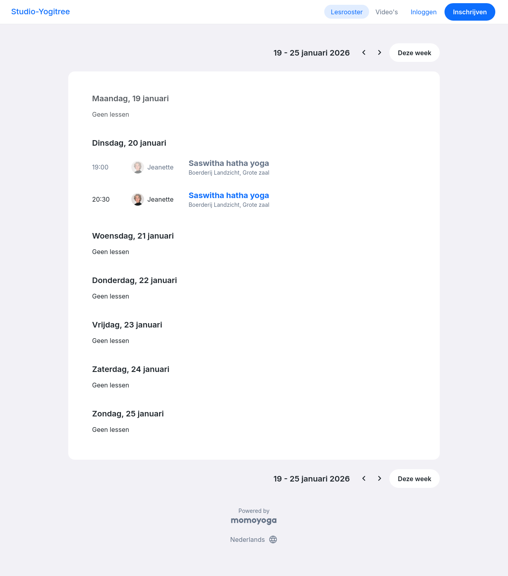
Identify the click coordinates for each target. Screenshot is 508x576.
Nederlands (254, 539)
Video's (386, 12)
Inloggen (424, 12)
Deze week (414, 53)
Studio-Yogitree (40, 11)
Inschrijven (470, 12)
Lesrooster (347, 12)
